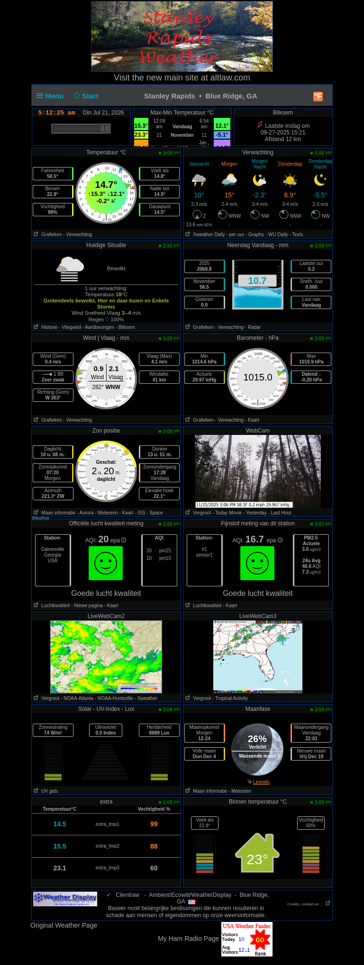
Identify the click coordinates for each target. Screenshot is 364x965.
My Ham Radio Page (188, 938)
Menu (52, 96)
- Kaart (252, 420)
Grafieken (47, 234)
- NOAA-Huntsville (114, 698)
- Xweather (146, 698)
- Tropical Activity (230, 698)
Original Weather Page (63, 925)
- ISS (140, 512)
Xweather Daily (204, 234)
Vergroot (197, 512)
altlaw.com (230, 77)
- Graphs (255, 234)
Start (85, 96)
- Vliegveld (70, 327)
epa (118, 540)
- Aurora (85, 512)
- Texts (296, 234)
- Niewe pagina (87, 605)
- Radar (253, 327)
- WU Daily (276, 234)
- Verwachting (77, 234)
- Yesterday (255, 512)
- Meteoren (106, 512)
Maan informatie (53, 512)
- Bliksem (125, 327)
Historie (44, 327)
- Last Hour (279, 512)
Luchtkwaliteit (51, 605)
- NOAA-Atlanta (77, 698)
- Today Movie (227, 512)
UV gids (45, 791)
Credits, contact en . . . (309, 904)
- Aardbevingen (98, 327)
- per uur (235, 234)
